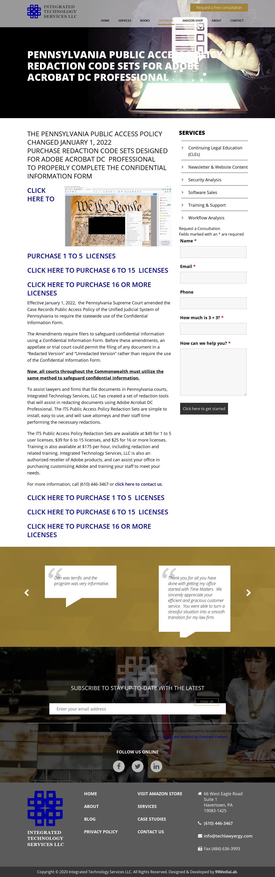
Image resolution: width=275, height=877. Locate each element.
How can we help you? (205, 343)
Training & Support (207, 205)
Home (105, 21)
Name (188, 240)
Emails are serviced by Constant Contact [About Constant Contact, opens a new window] (195, 736)
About (216, 21)
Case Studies (152, 819)
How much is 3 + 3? (202, 317)
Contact (237, 21)
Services (124, 21)
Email (188, 266)
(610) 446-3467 (218, 823)
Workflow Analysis (206, 218)
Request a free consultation (219, 7)
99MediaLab (226, 871)
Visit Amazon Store (160, 793)
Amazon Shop (192, 21)
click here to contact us (138, 484)
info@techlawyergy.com (228, 836)
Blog (90, 819)
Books (145, 21)
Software (166, 21)
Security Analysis (204, 179)
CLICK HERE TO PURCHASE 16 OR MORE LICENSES (89, 288)
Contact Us (151, 831)
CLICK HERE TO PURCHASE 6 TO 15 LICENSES (97, 270)
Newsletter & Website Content (218, 167)
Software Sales (202, 192)
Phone (187, 292)
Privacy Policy (101, 831)
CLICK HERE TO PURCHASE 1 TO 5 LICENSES (95, 497)
